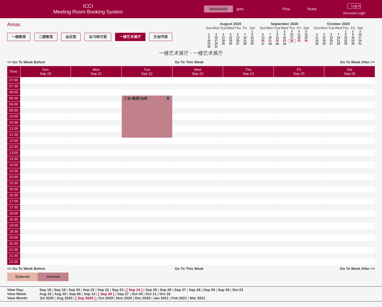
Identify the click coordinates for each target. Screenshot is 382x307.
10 (215, 37)
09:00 (13, 104)
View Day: (15, 290)
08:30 (13, 98)
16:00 (13, 189)
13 (237, 37)
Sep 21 (89, 290)
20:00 (13, 237)
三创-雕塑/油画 (147, 98)
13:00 (13, 153)
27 (237, 43)
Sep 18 (45, 290)
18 (223, 40)
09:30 (13, 110)
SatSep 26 (349, 71)
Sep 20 (74, 290)
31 (215, 46)
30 (208, 46)
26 (230, 43)
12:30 (13, 147)
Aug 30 (60, 294)
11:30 (13, 134)
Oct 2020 (105, 298)
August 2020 (230, 24)
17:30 (13, 207)
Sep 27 (180, 290)
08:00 (13, 92)
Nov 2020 (124, 298)
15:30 (13, 183)
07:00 (13, 80)
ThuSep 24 (248, 71)
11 (223, 37)
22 (252, 40)
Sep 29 (209, 290)
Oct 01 (237, 290)
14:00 (13, 165)
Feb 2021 (179, 298)
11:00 (13, 128)
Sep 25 (151, 290)
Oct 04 (137, 294)
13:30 (13, 159)
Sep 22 (103, 290)
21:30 (13, 256)
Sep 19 (60, 290)
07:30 (13, 86)
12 (230, 37)
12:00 (13, 140)
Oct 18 (165, 294)
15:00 (13, 177)
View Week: (17, 294)
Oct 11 (150, 294)
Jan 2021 (161, 298)
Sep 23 (118, 290)
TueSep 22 (147, 71)
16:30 (13, 195)
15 (252, 37)
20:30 (13, 243)
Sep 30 (223, 290)
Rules (312, 9)
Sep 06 (75, 294)
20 (237, 40)
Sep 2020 (85, 298)
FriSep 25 (299, 71)
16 (208, 40)
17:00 (13, 201)
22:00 (13, 262)
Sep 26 (165, 290)
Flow (286, 9)
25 (223, 43)
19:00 (13, 225)
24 (215, 43)
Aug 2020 (65, 298)
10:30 (13, 122)
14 (244, 37)
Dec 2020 (142, 298)
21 (244, 40)
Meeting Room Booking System (88, 12)
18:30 (13, 219)
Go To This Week (189, 62)
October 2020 (338, 24)
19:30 (13, 231)
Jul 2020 (46, 298)
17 (215, 40)
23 (208, 43)
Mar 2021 (197, 298)
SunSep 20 (45, 71)
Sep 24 (134, 290)
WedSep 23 (197, 71)
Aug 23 (45, 294)
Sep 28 (194, 290)
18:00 (13, 213)
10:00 (13, 116)
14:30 (13, 171)
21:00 (13, 250)
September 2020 (284, 24)
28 (244, 43)
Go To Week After (355, 62)
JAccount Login (354, 13)
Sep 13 (89, 294)
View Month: (17, 298)
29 (252, 43)
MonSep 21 (96, 71)
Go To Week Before (28, 62)
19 (230, 40)
